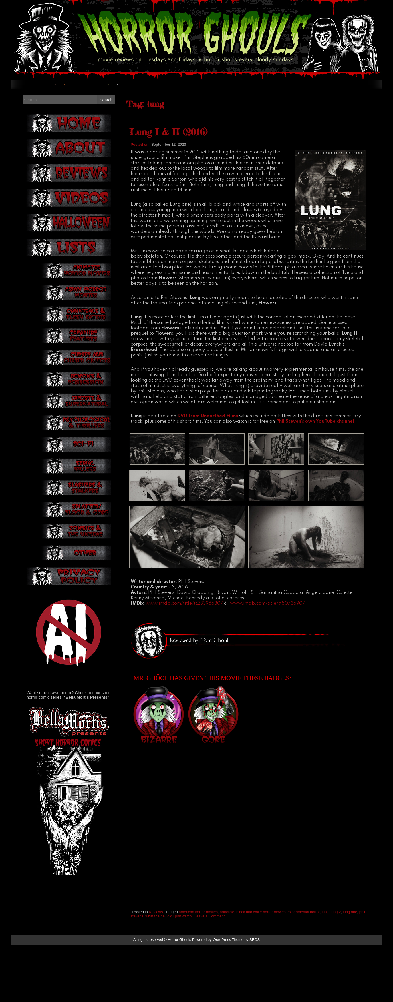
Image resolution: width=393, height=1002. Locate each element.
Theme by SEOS (246, 997)
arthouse (227, 969)
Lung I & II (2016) (168, 189)
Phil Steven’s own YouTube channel (315, 479)
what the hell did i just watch (169, 973)
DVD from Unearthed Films (207, 473)
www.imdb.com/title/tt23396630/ (184, 661)
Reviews (156, 969)
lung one (350, 969)
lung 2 (336, 969)
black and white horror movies (261, 969)
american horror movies (198, 969)
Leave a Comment (209, 973)
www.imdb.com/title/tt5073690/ (267, 661)
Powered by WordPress (211, 997)
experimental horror (304, 969)
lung (325, 969)
